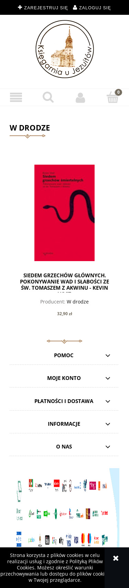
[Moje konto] (81, 97)
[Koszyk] (113, 97)
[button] (16, 97)
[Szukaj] (48, 97)
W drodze (78, 301)
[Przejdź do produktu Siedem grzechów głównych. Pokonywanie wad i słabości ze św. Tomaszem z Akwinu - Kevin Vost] (64, 213)
